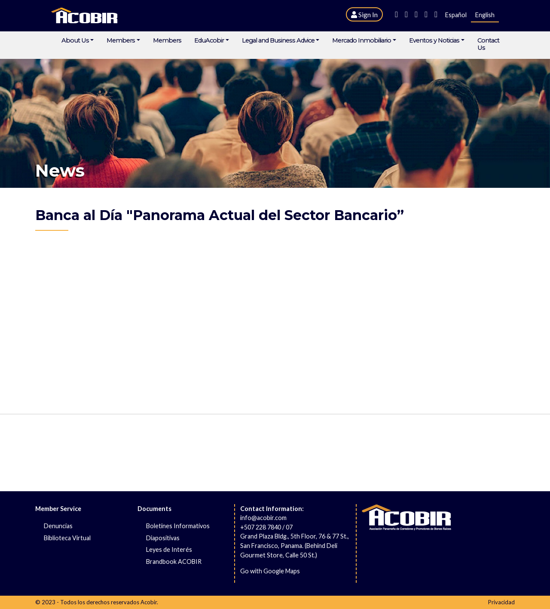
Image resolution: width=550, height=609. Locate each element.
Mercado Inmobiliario (361, 40)
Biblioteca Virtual (67, 538)
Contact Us (488, 44)
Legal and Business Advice (278, 40)
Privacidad (501, 602)
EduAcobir (209, 40)
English (485, 14)
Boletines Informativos (178, 525)
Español (456, 14)
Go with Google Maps (270, 571)
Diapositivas (163, 538)
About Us (75, 40)
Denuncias (58, 525)
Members (121, 40)
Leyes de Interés (169, 549)
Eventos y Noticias (434, 40)
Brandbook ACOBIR (174, 561)
